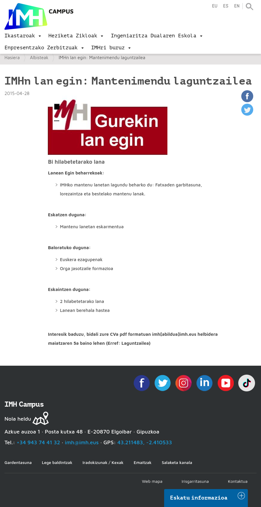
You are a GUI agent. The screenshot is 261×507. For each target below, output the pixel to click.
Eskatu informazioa (199, 498)
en (236, 6)
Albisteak (39, 57)
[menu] (22, 36)
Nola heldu (17, 419)
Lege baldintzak (57, 462)
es (225, 6)
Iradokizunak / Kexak (103, 462)
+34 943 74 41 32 (38, 442)
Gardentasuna (18, 462)
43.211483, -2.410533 (144, 442)
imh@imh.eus (82, 442)
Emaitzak (143, 462)
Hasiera (12, 57)
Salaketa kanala (177, 462)
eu (214, 6)
